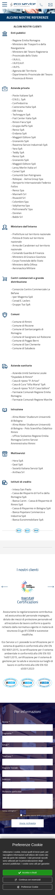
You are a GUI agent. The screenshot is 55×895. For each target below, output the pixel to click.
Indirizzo (6, 779)
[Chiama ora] (41, 4)
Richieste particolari (12, 791)
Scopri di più (27, 598)
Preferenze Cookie (27, 887)
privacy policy (46, 815)
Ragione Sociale (10, 768)
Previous (4, 587)
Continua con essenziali (28, 879)
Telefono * (7, 756)
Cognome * (7, 733)
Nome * (6, 722)
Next (51, 587)
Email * (5, 744)
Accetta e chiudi (27, 872)
